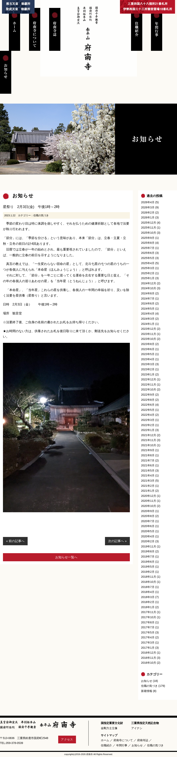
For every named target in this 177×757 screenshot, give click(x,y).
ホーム (105, 740)
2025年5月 (148, 258)
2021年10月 (148, 445)
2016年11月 (148, 657)
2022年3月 (148, 420)
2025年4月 (148, 263)
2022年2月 (148, 425)
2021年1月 (148, 490)
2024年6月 (148, 303)
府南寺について (123, 740)
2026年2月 (148, 212)
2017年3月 (148, 642)
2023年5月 (148, 354)
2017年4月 (148, 637)
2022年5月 (148, 409)
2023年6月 (148, 349)
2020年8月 (148, 516)
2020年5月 (148, 531)
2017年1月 (148, 647)
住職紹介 (106, 745)
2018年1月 (148, 607)
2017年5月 (148, 632)
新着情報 (146, 691)
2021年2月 (148, 485)
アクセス (67, 739)
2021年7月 (148, 460)
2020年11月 (148, 500)
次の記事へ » (117, 541)
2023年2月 (148, 369)
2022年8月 (148, 399)
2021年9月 (148, 450)
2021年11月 (148, 440)
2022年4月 (148, 414)
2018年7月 (148, 587)
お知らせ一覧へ (66, 557)
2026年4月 (148, 202)
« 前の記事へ (15, 541)
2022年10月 (148, 389)
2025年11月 (148, 227)
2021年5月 (148, 470)
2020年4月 (148, 536)
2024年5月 (148, 308)
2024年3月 (148, 318)
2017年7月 (148, 627)
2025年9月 (148, 237)
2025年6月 (148, 252)
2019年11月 (148, 546)
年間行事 (121, 745)
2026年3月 (148, 207)
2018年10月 (148, 581)
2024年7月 (148, 298)
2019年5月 (148, 566)
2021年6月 (148, 465)
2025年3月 (148, 268)
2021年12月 (148, 435)
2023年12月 (148, 328)
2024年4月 (148, 313)
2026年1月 (148, 217)
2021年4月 (148, 475)
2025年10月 (148, 232)
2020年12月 (148, 495)
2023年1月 (148, 374)
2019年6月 (148, 561)
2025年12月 (148, 222)
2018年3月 (148, 597)
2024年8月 (148, 293)
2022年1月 (148, 430)
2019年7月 (148, 556)
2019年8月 (148, 551)
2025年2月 (148, 273)
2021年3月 (148, 480)
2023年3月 (148, 364)
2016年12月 (148, 652)
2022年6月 (148, 404)
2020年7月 (148, 521)
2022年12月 (148, 379)
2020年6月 (148, 526)
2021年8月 (148, 455)
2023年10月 (148, 338)
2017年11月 (148, 612)
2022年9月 (148, 394)
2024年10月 (148, 288)
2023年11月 (148, 333)
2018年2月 (148, 602)
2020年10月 (148, 506)
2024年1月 (148, 323)
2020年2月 (148, 541)
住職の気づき (41, 215)
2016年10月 (148, 662)
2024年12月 (148, 283)
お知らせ (146, 680)
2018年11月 (148, 576)
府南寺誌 (142, 740)
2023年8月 (148, 344)
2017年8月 (148, 622)
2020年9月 (148, 511)
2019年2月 (148, 571)
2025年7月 (148, 247)
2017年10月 (148, 617)
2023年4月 (148, 359)
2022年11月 (148, 384)
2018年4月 (148, 592)
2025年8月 (148, 242)
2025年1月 (148, 278)
